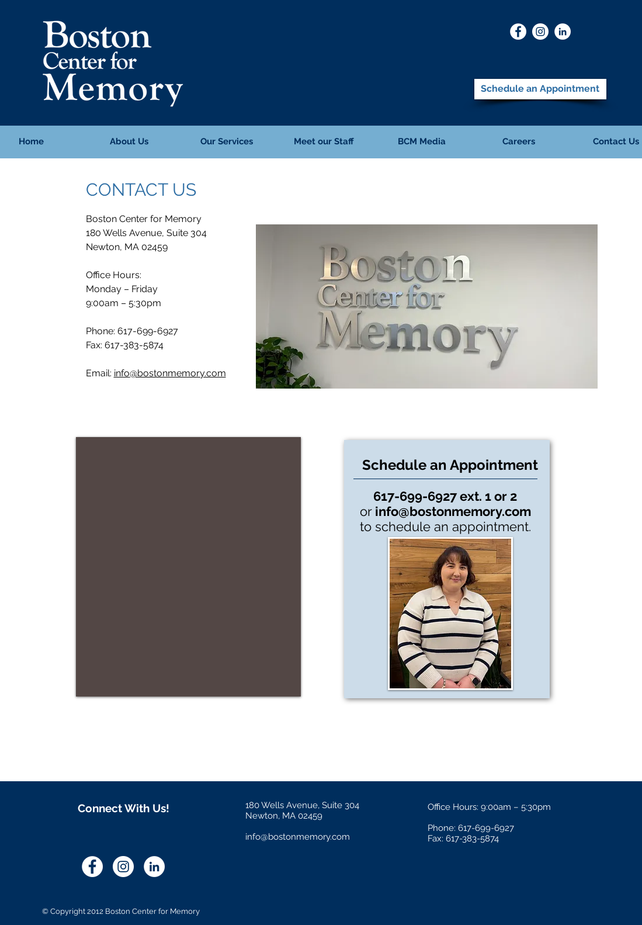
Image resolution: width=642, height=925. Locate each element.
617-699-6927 (147, 331)
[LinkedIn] (562, 31)
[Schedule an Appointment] (540, 89)
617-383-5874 (134, 345)
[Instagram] (540, 31)
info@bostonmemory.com (453, 511)
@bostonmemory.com (178, 373)
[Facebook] (518, 31)
